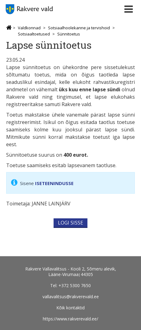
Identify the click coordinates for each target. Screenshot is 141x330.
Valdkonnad (29, 28)
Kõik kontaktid (70, 308)
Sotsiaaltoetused (34, 34)
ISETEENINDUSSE (54, 183)
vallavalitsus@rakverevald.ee (70, 296)
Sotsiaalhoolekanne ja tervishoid (79, 28)
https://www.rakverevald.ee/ (70, 319)
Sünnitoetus (68, 34)
